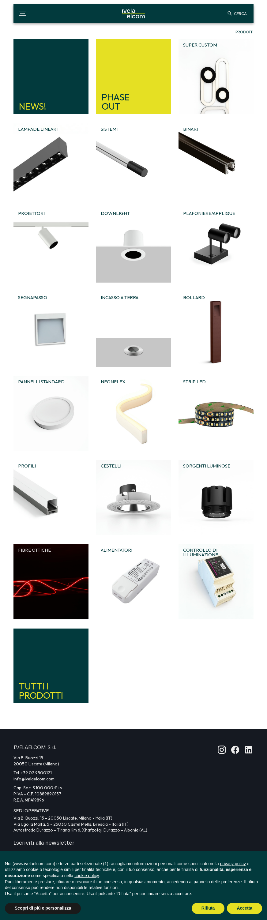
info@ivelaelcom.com (34, 779)
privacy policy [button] (233, 863)
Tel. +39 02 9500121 (32, 772)
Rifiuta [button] (208, 908)
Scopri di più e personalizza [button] (43, 908)
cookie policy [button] (86, 875)
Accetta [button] (244, 908)
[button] (22, 13)
